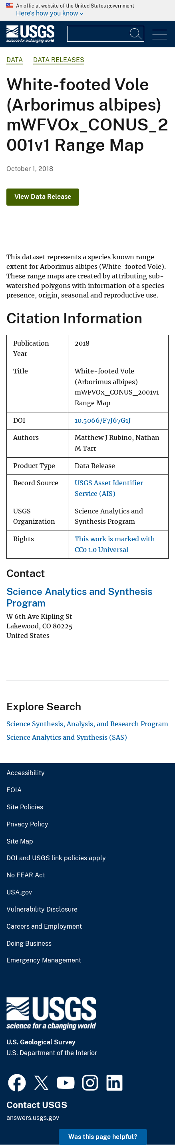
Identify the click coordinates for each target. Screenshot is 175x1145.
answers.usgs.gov (32, 1118)
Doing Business (29, 943)
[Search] (136, 34)
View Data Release (42, 196)
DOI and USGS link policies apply (56, 858)
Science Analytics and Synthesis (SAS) (66, 737)
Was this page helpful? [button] (102, 1137)
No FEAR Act (25, 875)
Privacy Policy (27, 824)
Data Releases (58, 60)
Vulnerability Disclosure (42, 909)
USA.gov (19, 892)
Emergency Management (43, 960)
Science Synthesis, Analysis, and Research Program (87, 724)
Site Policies (24, 807)
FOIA (14, 790)
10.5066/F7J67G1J (103, 420)
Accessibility (25, 773)
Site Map (19, 841)
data (14, 60)
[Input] (105, 34)
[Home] (30, 41)
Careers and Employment (44, 926)
